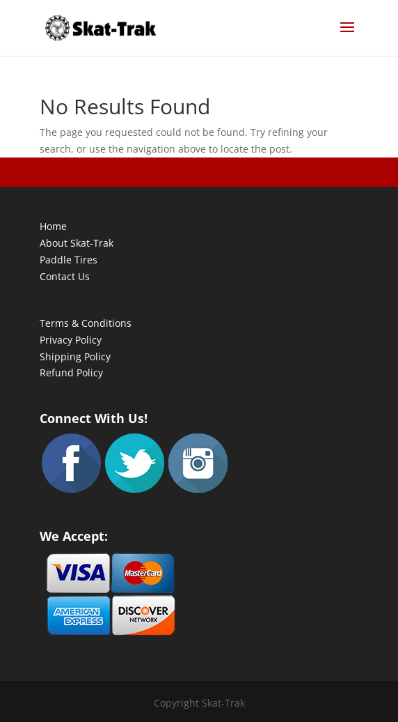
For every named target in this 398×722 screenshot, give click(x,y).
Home (53, 226)
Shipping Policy (75, 356)
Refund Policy (71, 372)
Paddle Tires (68, 259)
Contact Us (65, 276)
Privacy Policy (71, 339)
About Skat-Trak (76, 242)
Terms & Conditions (86, 323)
